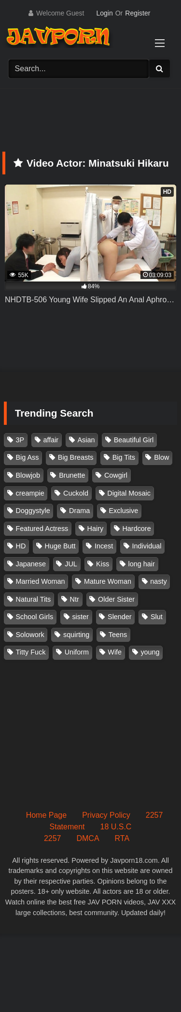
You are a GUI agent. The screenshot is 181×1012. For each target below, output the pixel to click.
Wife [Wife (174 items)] (115, 652)
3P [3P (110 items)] (20, 440)
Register (137, 13)
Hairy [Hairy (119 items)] (95, 528)
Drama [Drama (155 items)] (79, 510)
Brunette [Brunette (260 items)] (72, 475)
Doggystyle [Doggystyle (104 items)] (33, 510)
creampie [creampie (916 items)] (30, 493)
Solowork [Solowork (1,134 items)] (30, 634)
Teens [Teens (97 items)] (118, 634)
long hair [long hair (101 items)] (141, 564)
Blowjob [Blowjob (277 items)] (28, 475)
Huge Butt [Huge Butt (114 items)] (60, 546)
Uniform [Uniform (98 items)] (77, 652)
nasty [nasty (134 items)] (158, 581)
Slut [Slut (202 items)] (157, 617)
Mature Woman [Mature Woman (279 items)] (107, 581)
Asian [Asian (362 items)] (86, 440)
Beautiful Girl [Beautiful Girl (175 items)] (133, 440)
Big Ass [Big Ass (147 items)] (27, 457)
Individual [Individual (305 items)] (147, 546)
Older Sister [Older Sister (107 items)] (116, 599)
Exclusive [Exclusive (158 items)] (123, 510)
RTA (122, 838)
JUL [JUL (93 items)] (71, 564)
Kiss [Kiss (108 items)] (102, 564)
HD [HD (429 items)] (21, 546)
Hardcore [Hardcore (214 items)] (136, 528)
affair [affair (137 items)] (50, 440)
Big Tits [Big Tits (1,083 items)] (123, 457)
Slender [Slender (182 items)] (120, 617)
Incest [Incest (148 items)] (104, 546)
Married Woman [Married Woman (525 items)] (40, 581)
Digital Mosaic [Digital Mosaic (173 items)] (129, 493)
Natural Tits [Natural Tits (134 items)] (33, 599)
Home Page (46, 815)
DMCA (87, 838)
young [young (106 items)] (149, 652)
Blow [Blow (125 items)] (161, 457)
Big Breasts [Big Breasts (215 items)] (76, 457)
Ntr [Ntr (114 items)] (74, 599)
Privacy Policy (106, 815)
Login (104, 13)
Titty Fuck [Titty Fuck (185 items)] (31, 652)
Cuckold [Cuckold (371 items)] (75, 493)
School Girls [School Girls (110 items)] (35, 617)
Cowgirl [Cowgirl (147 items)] (115, 475)
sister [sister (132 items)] (80, 617)
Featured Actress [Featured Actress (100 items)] (42, 528)
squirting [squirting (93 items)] (76, 634)
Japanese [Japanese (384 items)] (31, 564)
